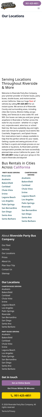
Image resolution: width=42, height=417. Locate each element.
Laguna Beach (8, 304)
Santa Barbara (8, 326)
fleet (31, 101)
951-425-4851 (32, 3)
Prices (4, 257)
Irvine (4, 301)
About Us (6, 261)
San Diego (6, 320)
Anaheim (6, 289)
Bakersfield (7, 292)
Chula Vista (7, 298)
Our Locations (8, 253)
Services (6, 249)
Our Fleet (6, 245)
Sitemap (6, 273)
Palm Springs (8, 311)
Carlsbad (6, 295)
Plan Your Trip (8, 265)
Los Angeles (7, 308)
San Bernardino (9, 317)
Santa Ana (6, 323)
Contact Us (7, 269)
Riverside (6, 314)
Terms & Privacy (8, 411)
